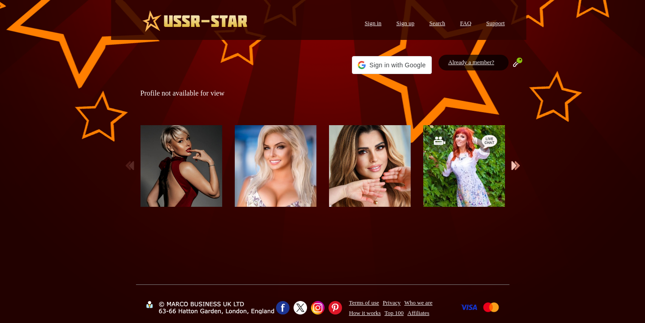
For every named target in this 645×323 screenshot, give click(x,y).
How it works (365, 313)
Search (437, 23)
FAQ (465, 23)
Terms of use (364, 302)
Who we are (418, 302)
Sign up (405, 23)
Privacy (392, 302)
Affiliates (419, 313)
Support (495, 23)
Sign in (373, 23)
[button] (391, 65)
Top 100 (394, 313)
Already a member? (471, 62)
